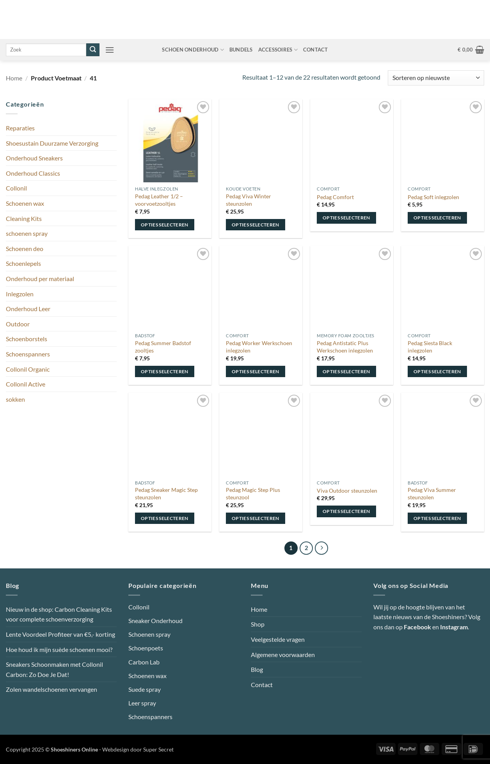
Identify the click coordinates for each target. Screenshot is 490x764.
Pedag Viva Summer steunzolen (432, 493)
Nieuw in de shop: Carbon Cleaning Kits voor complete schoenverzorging (59, 614)
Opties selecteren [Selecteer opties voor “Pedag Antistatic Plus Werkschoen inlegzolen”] (346, 371)
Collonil (16, 188)
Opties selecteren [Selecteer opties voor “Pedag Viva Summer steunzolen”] (437, 518)
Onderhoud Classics (33, 173)
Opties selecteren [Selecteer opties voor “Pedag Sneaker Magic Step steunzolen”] (164, 518)
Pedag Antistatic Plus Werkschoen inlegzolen (345, 347)
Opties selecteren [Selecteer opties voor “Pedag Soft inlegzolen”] (437, 217)
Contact (315, 49)
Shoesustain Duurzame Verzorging (52, 143)
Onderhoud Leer (28, 308)
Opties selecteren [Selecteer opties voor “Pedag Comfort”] (346, 217)
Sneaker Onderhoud (155, 620)
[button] (109, 49)
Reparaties (20, 128)
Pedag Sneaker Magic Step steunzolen (166, 493)
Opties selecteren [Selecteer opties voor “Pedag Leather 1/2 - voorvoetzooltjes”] (164, 224)
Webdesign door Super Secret (138, 749)
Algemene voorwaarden (283, 654)
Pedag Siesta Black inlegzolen (430, 347)
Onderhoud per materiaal (40, 278)
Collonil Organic (28, 369)
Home (14, 78)
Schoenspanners (28, 354)
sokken (15, 399)
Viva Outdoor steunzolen (347, 490)
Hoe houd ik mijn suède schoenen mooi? (59, 649)
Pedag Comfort (335, 197)
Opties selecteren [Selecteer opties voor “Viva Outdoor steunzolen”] (346, 511)
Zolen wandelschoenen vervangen (51, 689)
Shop (258, 624)
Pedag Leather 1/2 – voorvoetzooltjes (159, 200)
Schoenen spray (149, 634)
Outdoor (18, 324)
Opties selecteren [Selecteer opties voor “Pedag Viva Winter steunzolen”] (255, 224)
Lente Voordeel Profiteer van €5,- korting (60, 634)
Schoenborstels (26, 338)
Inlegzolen (20, 293)
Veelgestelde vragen (278, 639)
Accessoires (278, 49)
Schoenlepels (23, 263)
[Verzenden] (92, 50)
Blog (257, 669)
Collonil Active (25, 384)
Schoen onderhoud (193, 49)
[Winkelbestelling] (436, 77)
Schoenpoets (145, 648)
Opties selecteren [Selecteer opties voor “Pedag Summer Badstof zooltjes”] (164, 371)
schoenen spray (27, 233)
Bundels (241, 49)
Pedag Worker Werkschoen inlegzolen (259, 347)
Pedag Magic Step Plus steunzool (253, 493)
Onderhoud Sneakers (34, 158)
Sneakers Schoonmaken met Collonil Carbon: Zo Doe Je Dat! (54, 669)
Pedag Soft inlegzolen (433, 197)
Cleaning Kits (24, 218)
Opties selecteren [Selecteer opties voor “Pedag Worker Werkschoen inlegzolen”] (255, 371)
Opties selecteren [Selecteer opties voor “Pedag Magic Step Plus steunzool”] (255, 518)
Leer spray (142, 703)
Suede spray (144, 689)
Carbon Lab (144, 662)
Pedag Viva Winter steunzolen (248, 200)
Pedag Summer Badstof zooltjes (163, 347)
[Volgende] (321, 548)
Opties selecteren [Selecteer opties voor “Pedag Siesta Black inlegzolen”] (437, 371)
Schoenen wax (25, 203)
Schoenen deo (24, 248)
